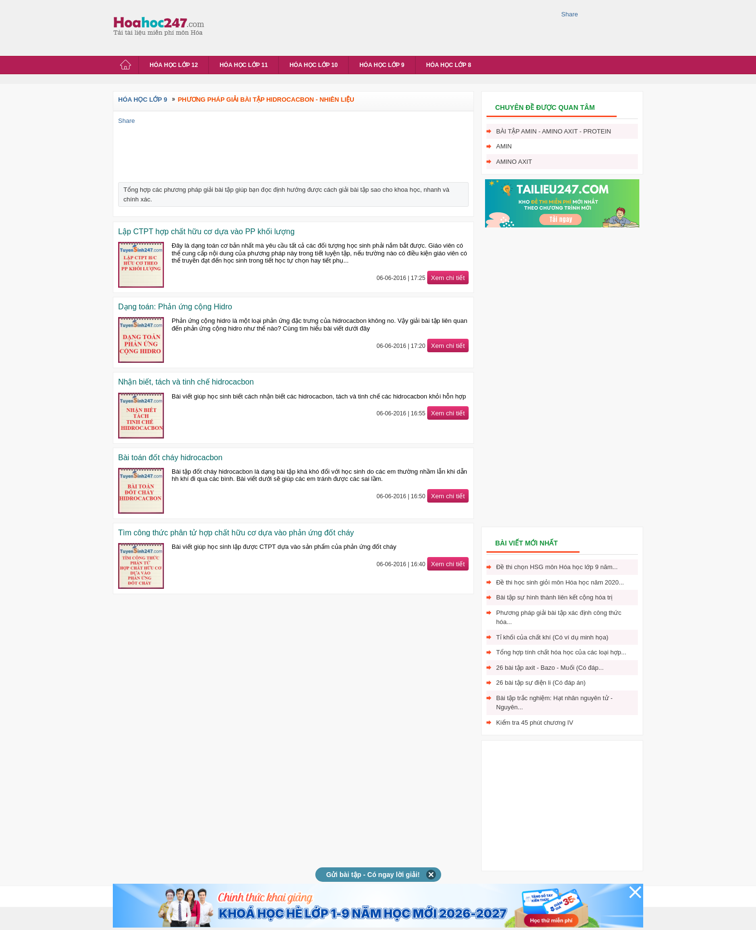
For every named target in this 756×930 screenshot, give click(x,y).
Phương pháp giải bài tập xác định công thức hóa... (558, 617)
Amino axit (514, 161)
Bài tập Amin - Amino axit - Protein (553, 131)
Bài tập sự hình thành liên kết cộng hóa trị (554, 597)
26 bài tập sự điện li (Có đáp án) (541, 682)
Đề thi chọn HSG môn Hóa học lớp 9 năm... (557, 567)
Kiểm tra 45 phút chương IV (534, 722)
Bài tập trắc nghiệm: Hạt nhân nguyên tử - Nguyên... (554, 702)
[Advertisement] (384, 26)
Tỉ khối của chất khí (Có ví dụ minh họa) (552, 637)
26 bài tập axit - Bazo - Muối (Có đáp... (550, 667)
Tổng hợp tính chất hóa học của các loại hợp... (561, 652)
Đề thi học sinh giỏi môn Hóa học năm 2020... (560, 582)
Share (569, 14)
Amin (504, 146)
